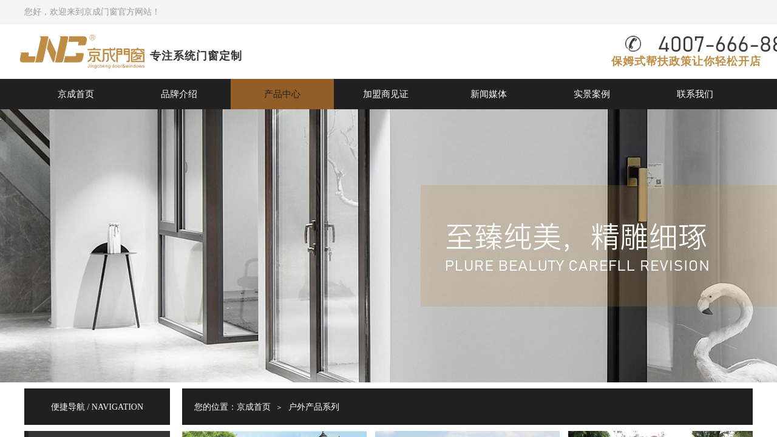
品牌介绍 (179, 94)
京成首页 (76, 94)
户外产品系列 (313, 407)
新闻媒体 (488, 94)
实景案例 (592, 94)
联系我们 (695, 94)
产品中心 (282, 94)
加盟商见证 (386, 94)
